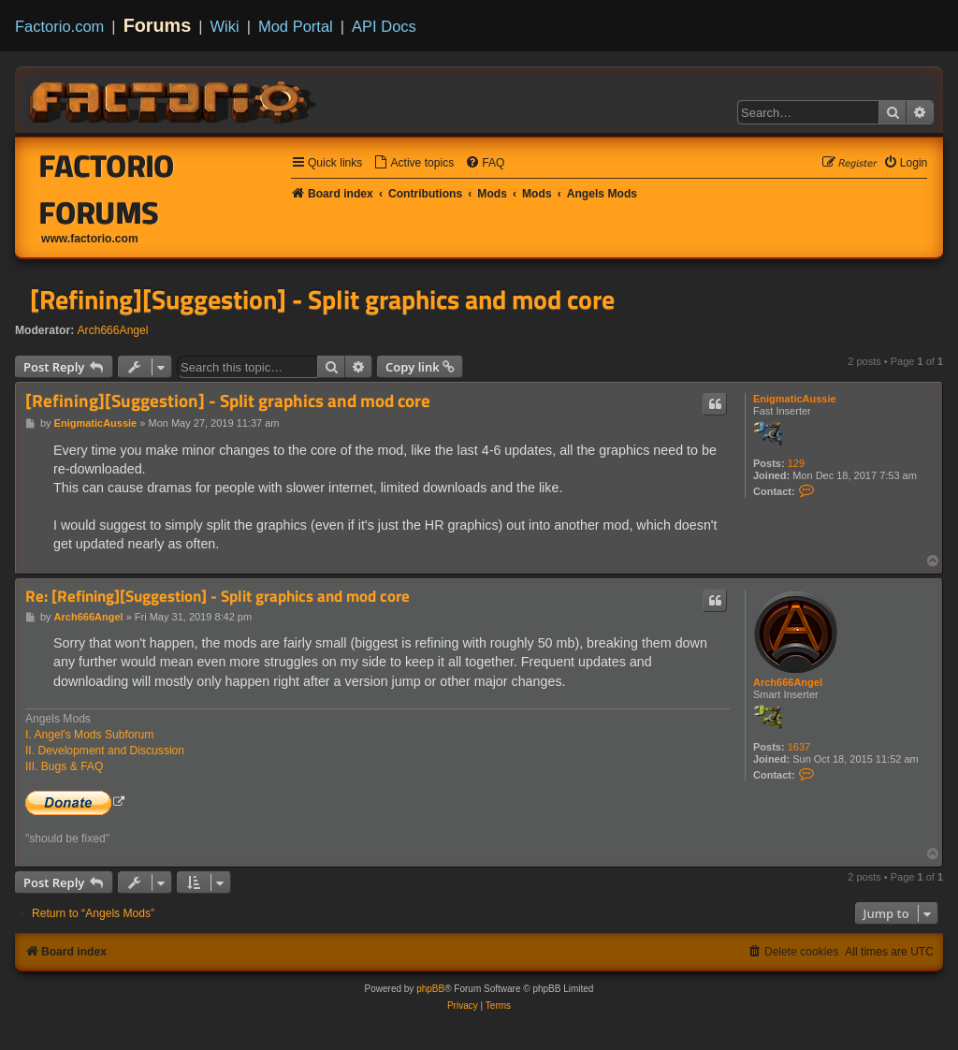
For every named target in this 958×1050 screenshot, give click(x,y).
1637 (799, 746)
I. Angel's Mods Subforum (89, 734)
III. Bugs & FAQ (64, 766)
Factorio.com (59, 26)
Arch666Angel (113, 330)
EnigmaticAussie (794, 398)
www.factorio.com (89, 238)
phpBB (430, 989)
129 (796, 463)
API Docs (384, 26)
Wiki (225, 26)
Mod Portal (295, 26)
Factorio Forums (107, 189)
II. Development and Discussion (104, 750)
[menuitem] (413, 163)
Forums (157, 25)
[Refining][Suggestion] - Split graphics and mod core (322, 299)
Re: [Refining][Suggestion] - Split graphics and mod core (217, 596)
